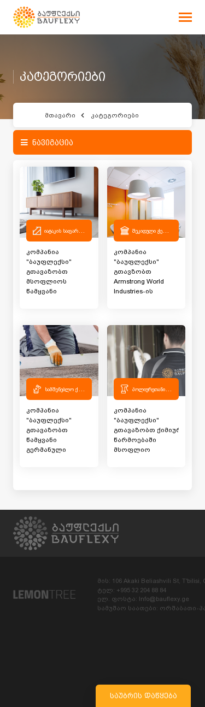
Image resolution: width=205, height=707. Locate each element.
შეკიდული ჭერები (152, 231)
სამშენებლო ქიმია (66, 389)
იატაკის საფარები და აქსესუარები (82, 231)
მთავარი (60, 115)
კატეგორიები (115, 115)
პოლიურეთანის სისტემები (161, 389)
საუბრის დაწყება (143, 696)
